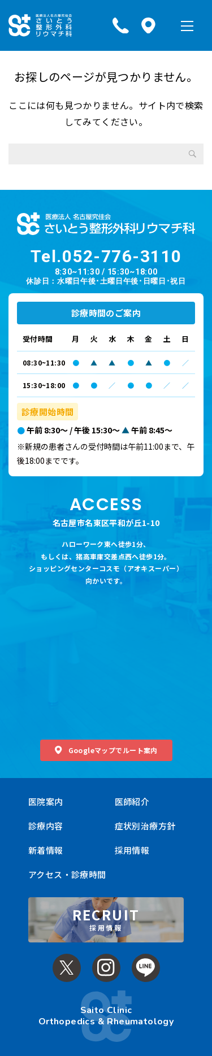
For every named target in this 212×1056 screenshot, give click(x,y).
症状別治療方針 (145, 826)
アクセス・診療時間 (67, 874)
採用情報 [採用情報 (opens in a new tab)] (132, 850)
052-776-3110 (122, 256)
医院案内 (45, 801)
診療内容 (45, 826)
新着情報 (45, 850)
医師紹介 (132, 801)
